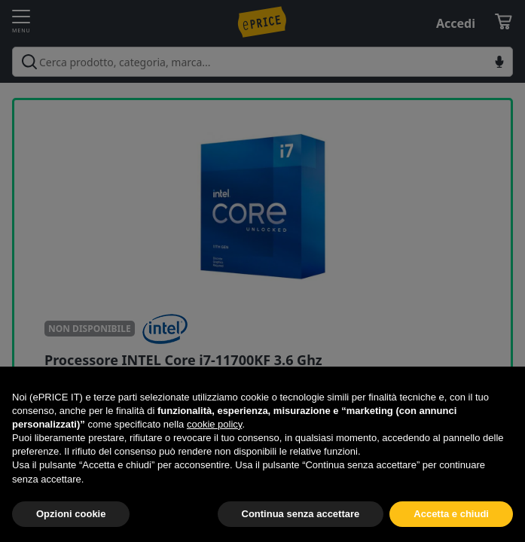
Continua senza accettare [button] (301, 513)
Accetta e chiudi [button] (451, 513)
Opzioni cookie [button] (70, 513)
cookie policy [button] (214, 424)
